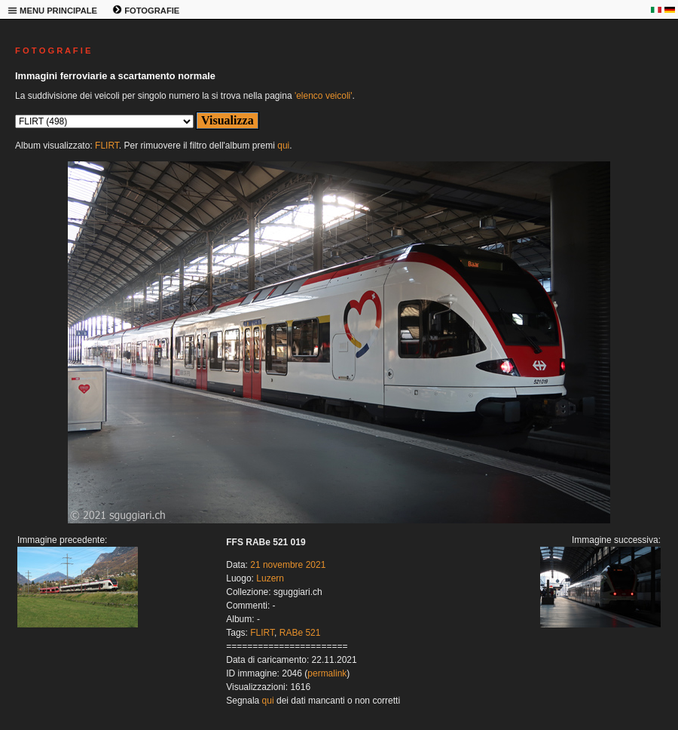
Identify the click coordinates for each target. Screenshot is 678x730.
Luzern (270, 578)
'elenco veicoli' (324, 95)
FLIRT (107, 145)
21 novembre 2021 (287, 565)
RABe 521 (300, 632)
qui (283, 145)
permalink (327, 673)
